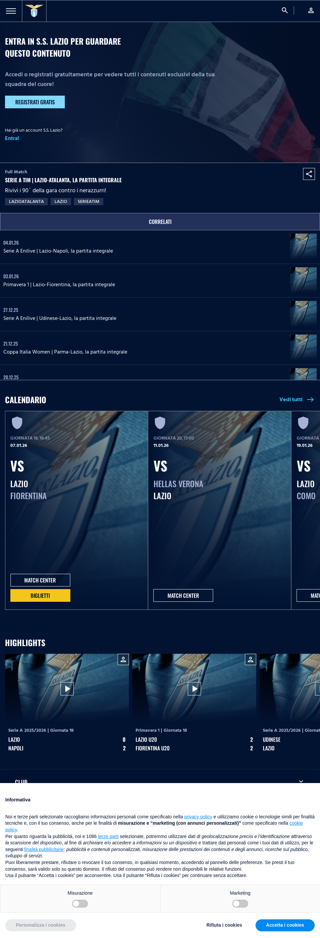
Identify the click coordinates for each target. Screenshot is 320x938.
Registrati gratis (35, 102)
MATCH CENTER (40, 580)
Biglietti (40, 595)
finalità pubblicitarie (44, 849)
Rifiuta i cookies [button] (224, 925)
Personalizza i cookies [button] (40, 925)
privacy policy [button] (198, 816)
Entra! (12, 138)
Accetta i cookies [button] (285, 925)
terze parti (108, 836)
